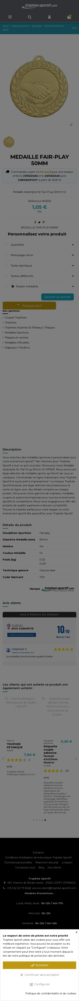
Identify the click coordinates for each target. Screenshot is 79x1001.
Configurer (39, 984)
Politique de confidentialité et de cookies (50, 993)
